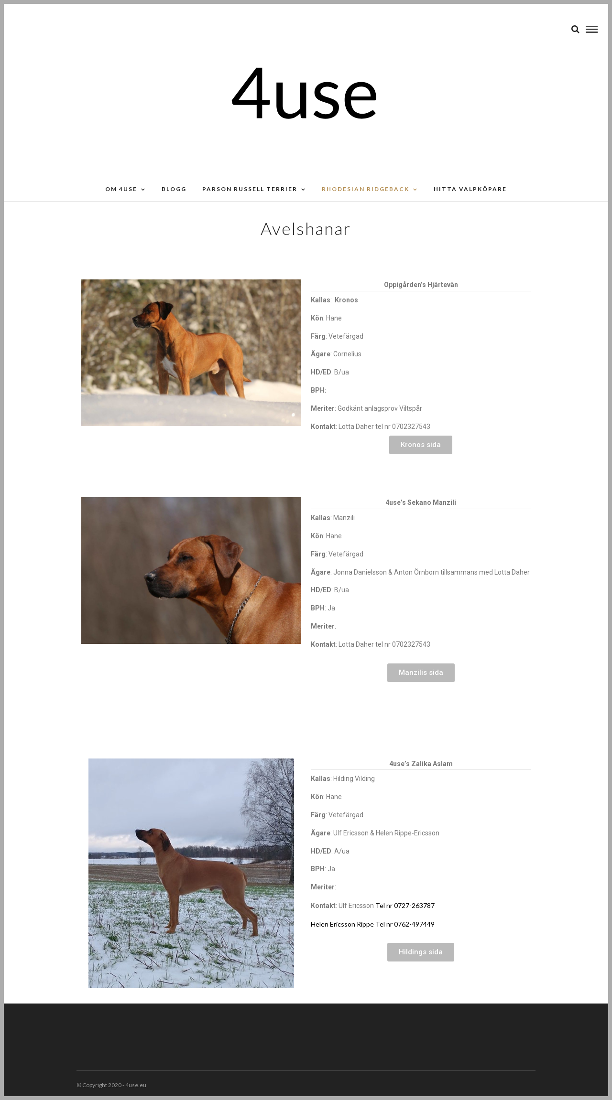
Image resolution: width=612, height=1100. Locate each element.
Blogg (174, 188)
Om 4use (121, 188)
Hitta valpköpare (470, 188)
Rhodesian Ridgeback (365, 188)
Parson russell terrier (249, 188)
